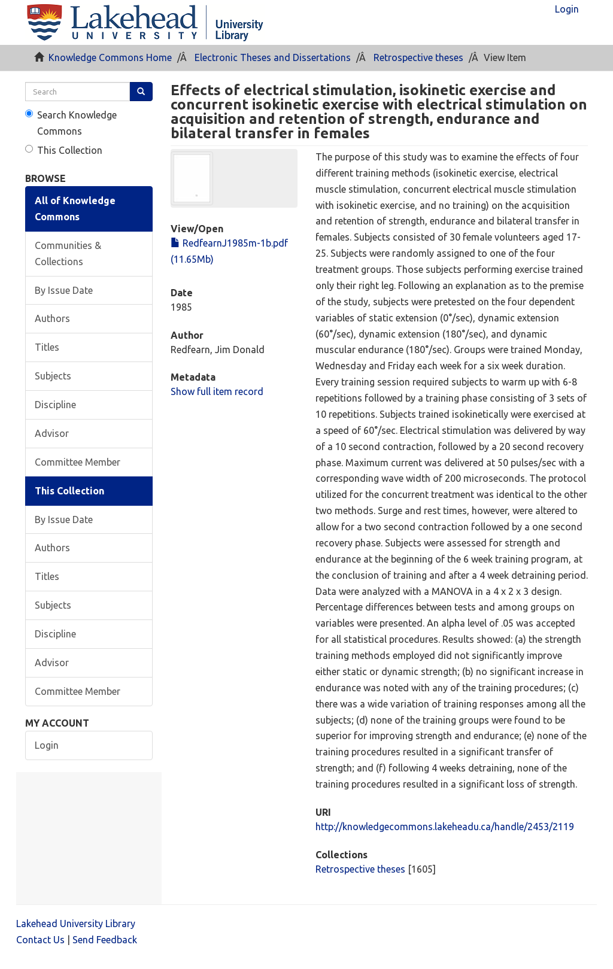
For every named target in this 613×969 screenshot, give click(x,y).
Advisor (52, 433)
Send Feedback (104, 939)
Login (47, 745)
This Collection (63, 150)
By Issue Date (64, 290)
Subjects (53, 375)
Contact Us (40, 939)
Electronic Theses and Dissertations (273, 57)
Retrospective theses (418, 57)
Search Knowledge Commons (71, 123)
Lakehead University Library (75, 923)
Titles (47, 347)
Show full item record (217, 391)
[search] (77, 91)
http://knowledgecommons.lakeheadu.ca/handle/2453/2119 (444, 826)
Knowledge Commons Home (110, 57)
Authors (52, 318)
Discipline (55, 404)
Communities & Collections (68, 253)
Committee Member (77, 462)
